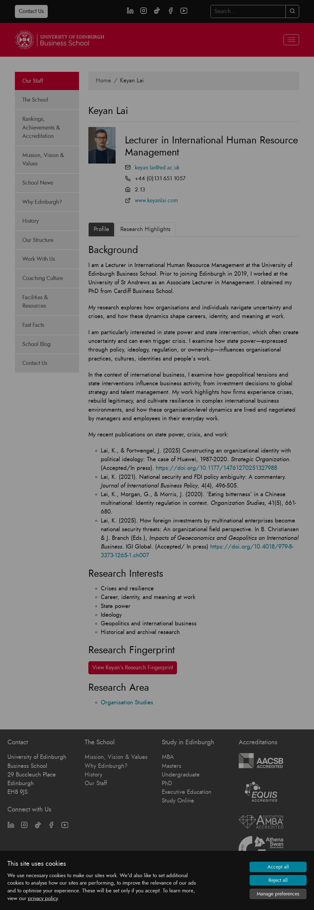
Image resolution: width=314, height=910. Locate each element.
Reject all (278, 880)
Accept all (278, 866)
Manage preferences (278, 893)
